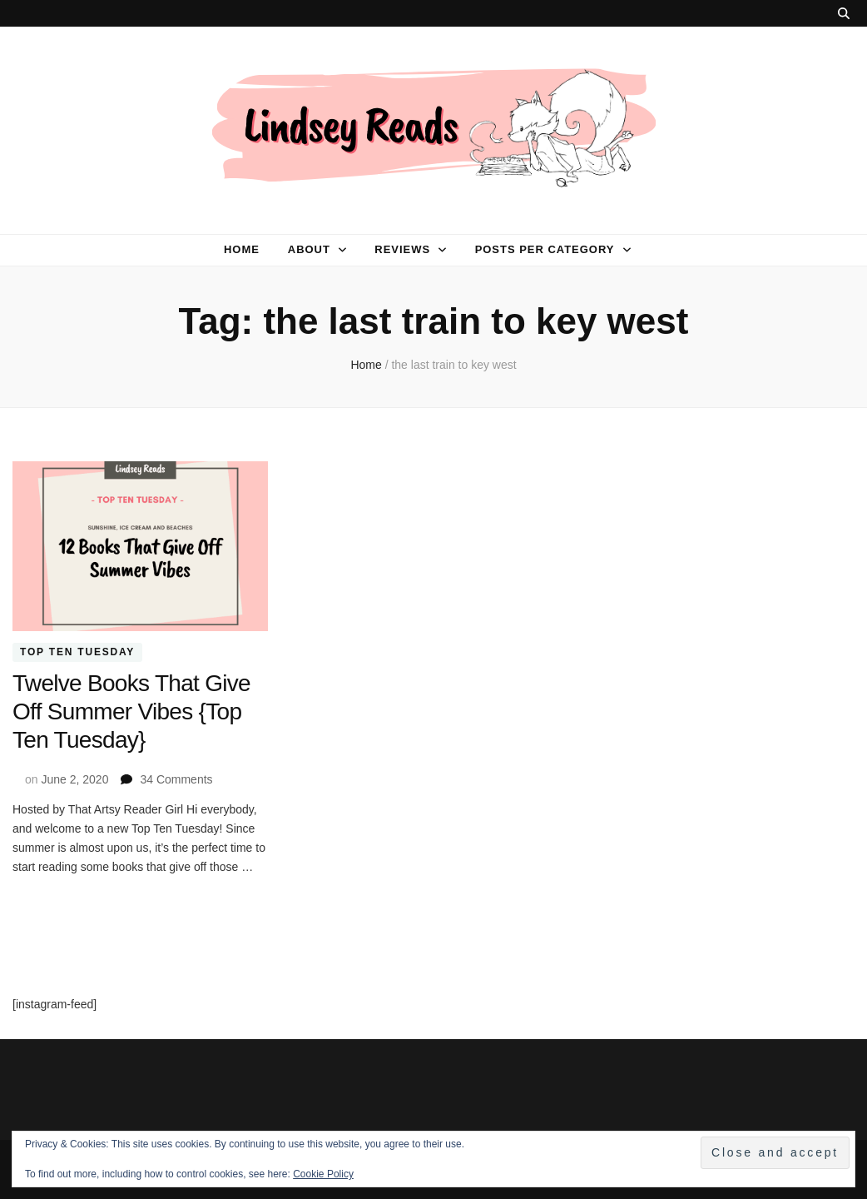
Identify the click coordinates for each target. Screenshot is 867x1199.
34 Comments (176, 779)
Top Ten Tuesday (77, 652)
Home (242, 249)
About (309, 249)
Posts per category (545, 249)
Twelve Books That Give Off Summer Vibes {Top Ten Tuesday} (131, 711)
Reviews (402, 249)
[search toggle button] (844, 13)
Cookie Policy (323, 1174)
